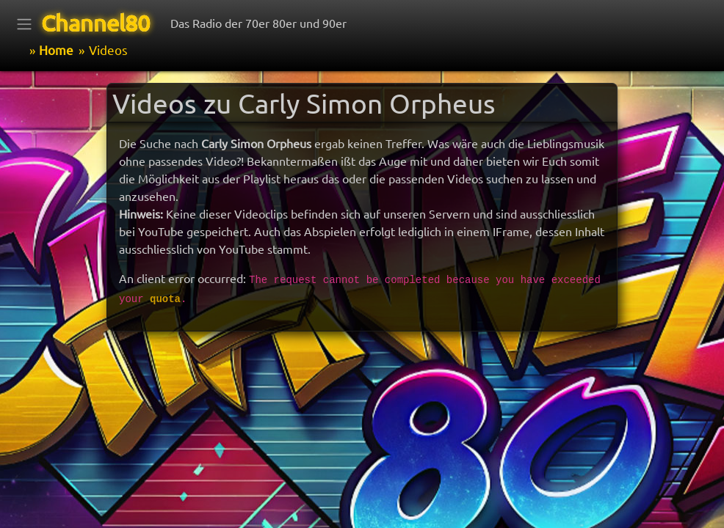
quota (165, 299)
